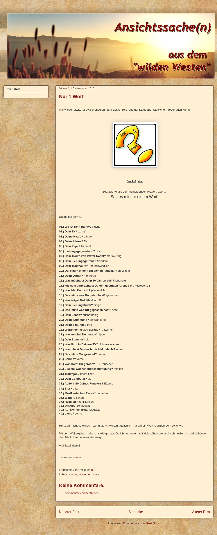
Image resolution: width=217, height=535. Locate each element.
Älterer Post (201, 512)
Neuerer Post (69, 512)
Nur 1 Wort (71, 96)
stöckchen (85, 474)
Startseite (135, 512)
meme (73, 474)
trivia (96, 474)
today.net (77, 458)
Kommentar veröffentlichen (82, 493)
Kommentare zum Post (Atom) (142, 523)
